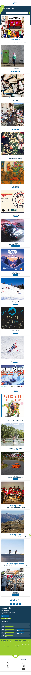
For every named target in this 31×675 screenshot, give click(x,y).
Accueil (3, 5)
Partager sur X (14, 604)
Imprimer (20, 604)
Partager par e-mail (17, 604)
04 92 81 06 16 (6, 616)
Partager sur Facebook (11, 604)
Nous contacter (7, 618)
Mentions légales (23, 659)
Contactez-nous (26, 673)
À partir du (3, 13)
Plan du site (8, 659)
